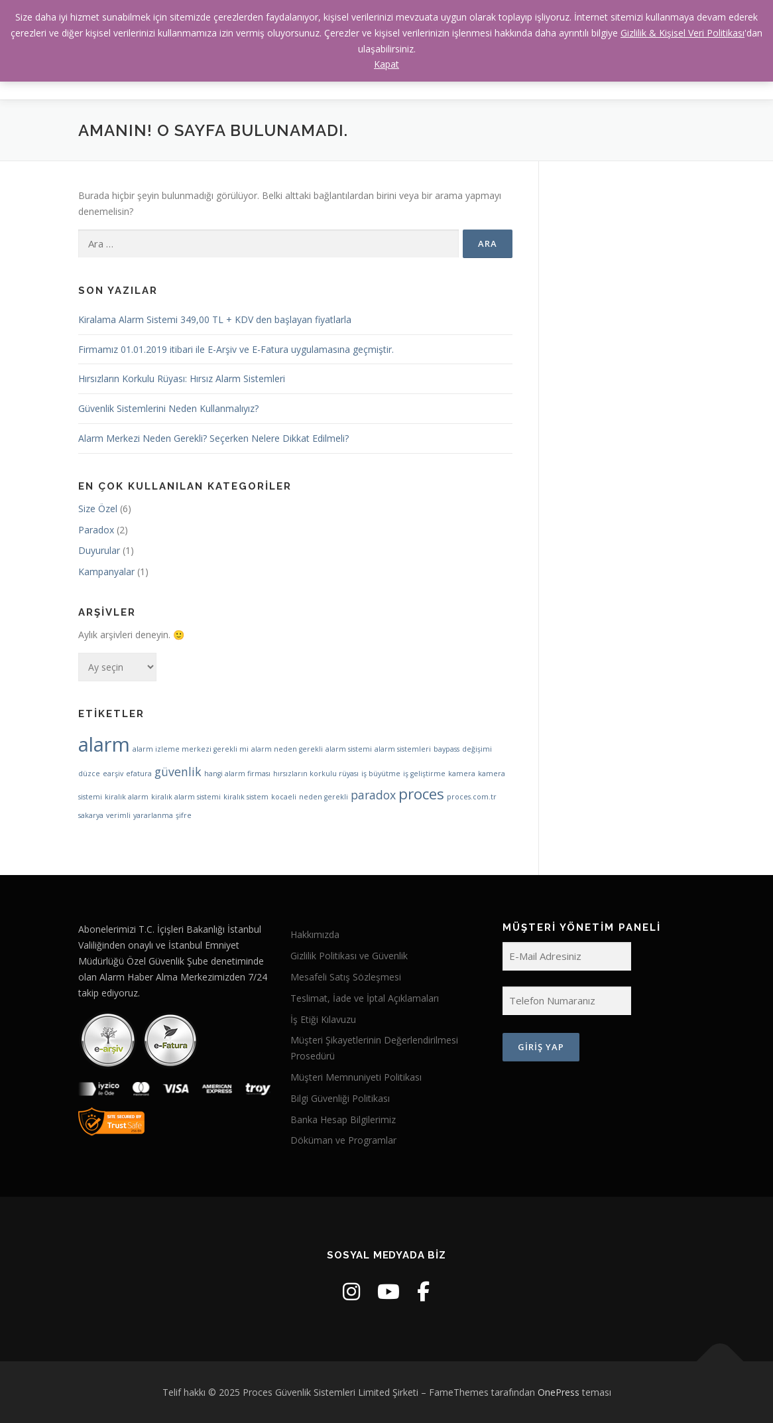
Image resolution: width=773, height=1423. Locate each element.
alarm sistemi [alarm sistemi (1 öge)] (349, 749)
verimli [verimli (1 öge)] (118, 815)
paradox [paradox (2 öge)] (373, 795)
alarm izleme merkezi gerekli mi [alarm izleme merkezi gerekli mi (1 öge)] (191, 749)
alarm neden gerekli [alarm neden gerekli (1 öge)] (287, 749)
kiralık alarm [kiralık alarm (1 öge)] (127, 796)
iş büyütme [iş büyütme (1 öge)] (380, 773)
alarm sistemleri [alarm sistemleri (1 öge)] (403, 749)
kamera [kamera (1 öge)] (461, 773)
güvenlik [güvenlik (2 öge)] (178, 771)
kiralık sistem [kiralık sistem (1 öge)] (245, 796)
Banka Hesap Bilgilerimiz (343, 1119)
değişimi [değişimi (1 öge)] (477, 749)
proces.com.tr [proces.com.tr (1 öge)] (472, 796)
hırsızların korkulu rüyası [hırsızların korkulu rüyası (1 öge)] (316, 773)
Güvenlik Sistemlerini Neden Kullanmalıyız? (168, 408)
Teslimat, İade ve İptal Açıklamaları (364, 998)
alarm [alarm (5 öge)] (104, 744)
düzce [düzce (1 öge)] (89, 773)
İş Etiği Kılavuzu (323, 1019)
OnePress (558, 1392)
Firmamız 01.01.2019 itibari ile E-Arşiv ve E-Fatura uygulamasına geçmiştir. (236, 349)
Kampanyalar (106, 571)
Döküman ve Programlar (343, 1140)
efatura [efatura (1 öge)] (139, 773)
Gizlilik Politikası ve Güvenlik (349, 955)
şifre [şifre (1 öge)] (184, 815)
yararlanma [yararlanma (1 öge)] (153, 815)
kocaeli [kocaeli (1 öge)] (283, 796)
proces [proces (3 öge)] (421, 793)
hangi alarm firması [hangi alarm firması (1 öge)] (237, 773)
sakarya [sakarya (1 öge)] (90, 815)
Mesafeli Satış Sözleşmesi (345, 977)
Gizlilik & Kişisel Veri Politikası (682, 33)
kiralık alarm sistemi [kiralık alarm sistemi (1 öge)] (186, 796)
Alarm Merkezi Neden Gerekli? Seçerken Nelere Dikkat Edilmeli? (213, 438)
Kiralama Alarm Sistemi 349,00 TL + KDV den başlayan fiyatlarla (214, 319)
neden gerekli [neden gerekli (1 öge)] (323, 796)
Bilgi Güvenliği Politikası (340, 1098)
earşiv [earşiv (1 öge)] (113, 773)
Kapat (386, 64)
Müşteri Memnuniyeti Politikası (356, 1077)
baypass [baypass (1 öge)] (446, 749)
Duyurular (99, 550)
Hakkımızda (314, 934)
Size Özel (97, 508)
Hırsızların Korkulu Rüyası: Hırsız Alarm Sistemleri (181, 378)
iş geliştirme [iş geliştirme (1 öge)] (424, 773)
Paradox (96, 529)
